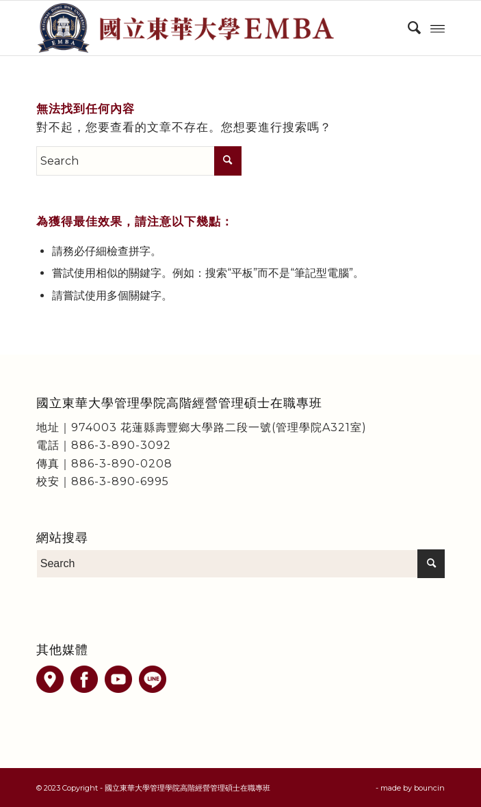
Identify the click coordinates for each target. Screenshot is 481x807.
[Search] (407, 28)
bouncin (429, 788)
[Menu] (437, 28)
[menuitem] (407, 28)
